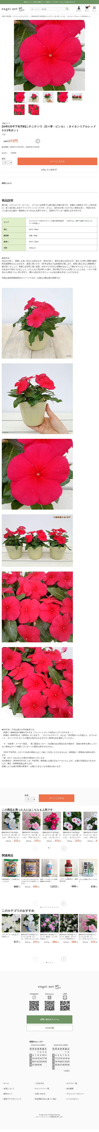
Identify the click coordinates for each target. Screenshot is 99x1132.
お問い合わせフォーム (49, 1019)
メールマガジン (72, 1099)
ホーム (6, 1083)
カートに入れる (57, 161)
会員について (9, 1089)
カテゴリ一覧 (71, 1083)
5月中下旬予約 (6, 16)
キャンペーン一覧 (42, 1089)
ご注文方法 (39, 1083)
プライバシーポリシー (75, 1094)
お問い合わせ (40, 1094)
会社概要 (70, 1089)
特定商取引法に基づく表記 (45, 1099)
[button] (63, 848)
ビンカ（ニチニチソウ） (21, 16)
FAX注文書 (49, 1028)
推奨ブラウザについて (12, 1099)
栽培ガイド (8, 1094)
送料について (7, 183)
